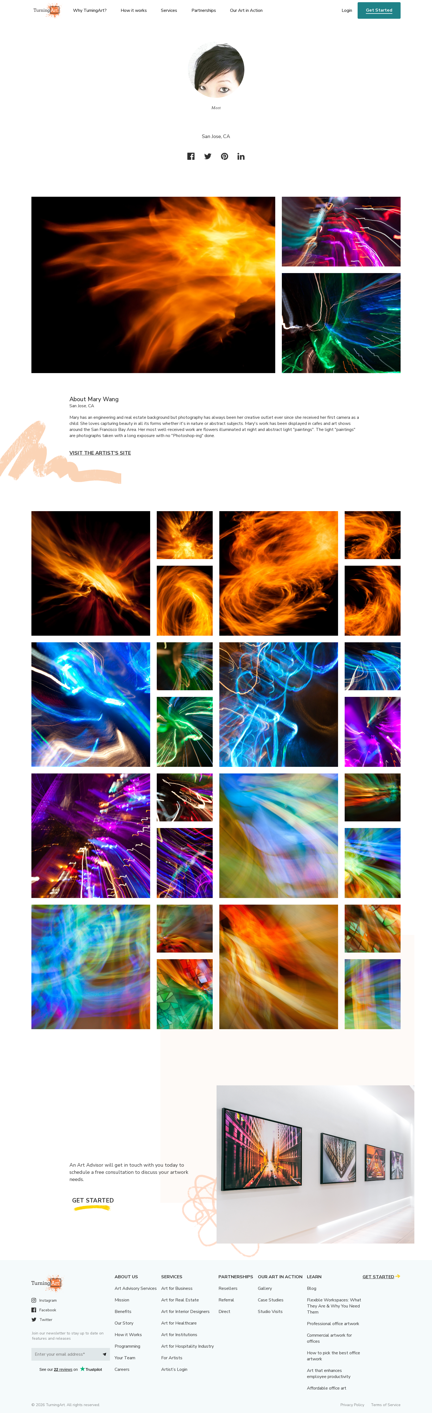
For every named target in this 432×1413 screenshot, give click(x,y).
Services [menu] (169, 10)
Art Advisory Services (136, 1288)
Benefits (123, 1312)
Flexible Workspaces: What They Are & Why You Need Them (334, 1306)
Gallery (265, 1288)
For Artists (171, 1358)
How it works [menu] (134, 10)
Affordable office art (326, 1388)
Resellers (227, 1288)
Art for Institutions (179, 1335)
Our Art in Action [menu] (246, 10)
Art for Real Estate (180, 1300)
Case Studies (271, 1300)
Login (347, 10)
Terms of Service (386, 1404)
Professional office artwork (333, 1324)
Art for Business (177, 1288)
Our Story (124, 1323)
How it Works (128, 1335)
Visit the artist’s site (100, 453)
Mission (122, 1300)
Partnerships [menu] (203, 10)
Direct (224, 1312)
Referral (226, 1300)
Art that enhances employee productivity (328, 1374)
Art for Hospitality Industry (187, 1346)
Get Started (379, 10)
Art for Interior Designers (185, 1312)
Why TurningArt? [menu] (90, 10)
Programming (127, 1346)
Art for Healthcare (179, 1323)
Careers (122, 1369)
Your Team (125, 1358)
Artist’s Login (174, 1369)
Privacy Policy (352, 1404)
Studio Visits (270, 1312)
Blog (311, 1288)
